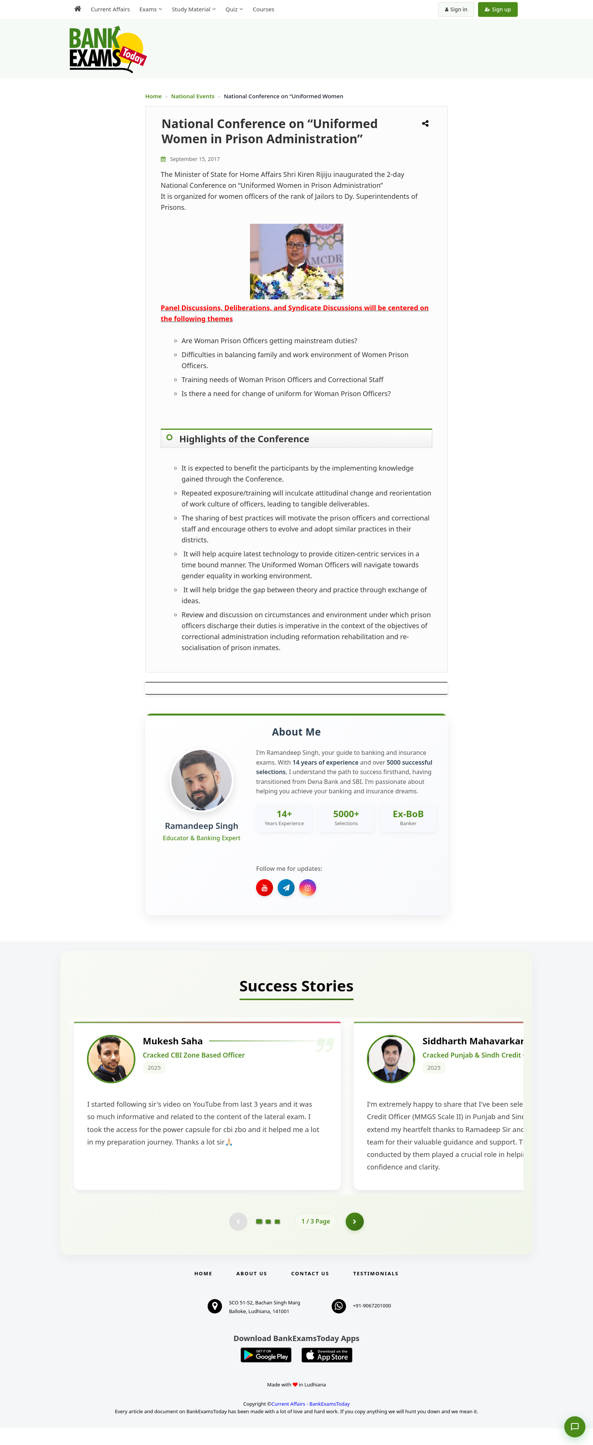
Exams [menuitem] (148, 9)
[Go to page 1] (259, 1238)
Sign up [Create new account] (498, 9)
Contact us (310, 1290)
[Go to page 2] (268, 1238)
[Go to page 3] (277, 1238)
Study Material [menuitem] (191, 9)
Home (153, 96)
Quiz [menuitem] (231, 9)
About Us (251, 1290)
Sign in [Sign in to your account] (456, 9)
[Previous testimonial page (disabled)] (237, 1237)
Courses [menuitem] (263, 9)
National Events (193, 96)
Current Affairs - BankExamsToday (310, 1420)
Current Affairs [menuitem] (110, 9)
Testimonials (376, 1290)
